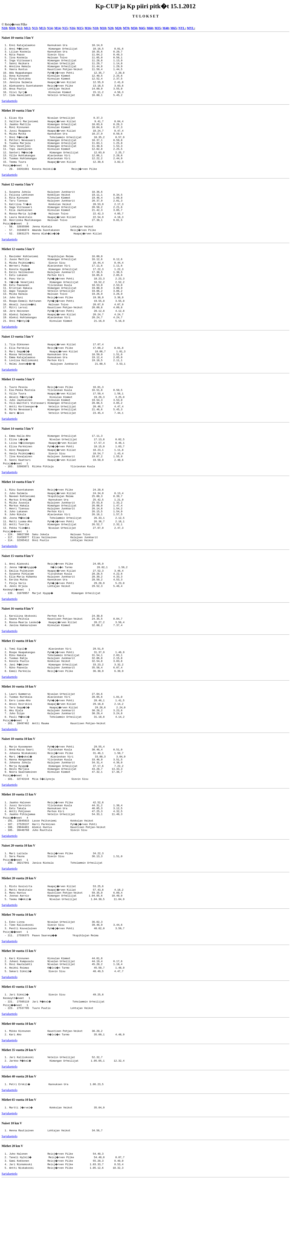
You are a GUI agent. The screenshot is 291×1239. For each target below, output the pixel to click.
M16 (88, 28)
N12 (19, 28)
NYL (181, 28)
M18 (103, 28)
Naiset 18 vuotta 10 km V (18, 784)
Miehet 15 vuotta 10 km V (19, 680)
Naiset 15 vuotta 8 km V (18, 591)
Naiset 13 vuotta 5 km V (18, 360)
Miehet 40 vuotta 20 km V (19, 1135)
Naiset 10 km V (12, 1182)
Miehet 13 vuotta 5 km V (18, 405)
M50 (134, 28)
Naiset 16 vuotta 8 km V (18, 646)
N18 (95, 28)
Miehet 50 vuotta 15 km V (19, 1006)
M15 (80, 28)
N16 (72, 28)
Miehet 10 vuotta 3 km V (18, 117)
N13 (34, 28)
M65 (173, 28)
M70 (126, 28)
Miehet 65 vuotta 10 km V (19, 1159)
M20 (118, 28)
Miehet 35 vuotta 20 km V (19, 1108)
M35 (158, 28)
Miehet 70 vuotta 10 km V (19, 969)
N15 (65, 28)
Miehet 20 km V (12, 1205)
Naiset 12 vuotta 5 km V (18, 197)
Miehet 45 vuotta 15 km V (19, 1044)
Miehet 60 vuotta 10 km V (19, 1082)
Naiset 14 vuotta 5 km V (18, 456)
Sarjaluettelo (9, 108)
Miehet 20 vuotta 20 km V (19, 931)
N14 (50, 28)
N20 (110, 28)
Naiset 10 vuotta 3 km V (18, 37)
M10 (12, 28)
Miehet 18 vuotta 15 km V (19, 842)
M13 (42, 28)
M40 (166, 28)
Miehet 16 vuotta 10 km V (19, 728)
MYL (190, 28)
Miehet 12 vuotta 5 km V (18, 266)
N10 (4, 28)
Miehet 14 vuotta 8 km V (18, 511)
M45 (142, 28)
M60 (150, 28)
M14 (57, 28)
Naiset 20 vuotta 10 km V (18, 897)
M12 (27, 28)
